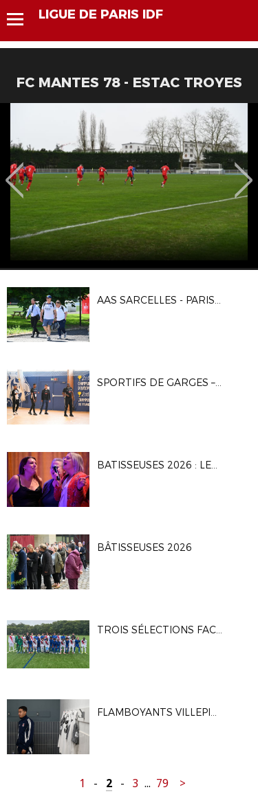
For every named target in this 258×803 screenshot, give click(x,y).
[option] (129, 185)
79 (162, 783)
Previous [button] (15, 170)
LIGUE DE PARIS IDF (101, 14)
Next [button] (244, 170)
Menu (21, 19)
